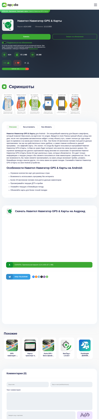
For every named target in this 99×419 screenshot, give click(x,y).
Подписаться (33, 48)
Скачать (26, 36)
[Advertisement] (49, 238)
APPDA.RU (5, 11)
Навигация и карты (22, 11)
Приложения (12, 11)
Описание (13, 127)
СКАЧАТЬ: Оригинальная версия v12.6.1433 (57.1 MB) (34, 265)
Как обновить (46, 127)
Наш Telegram (21, 277)
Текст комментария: (49, 399)
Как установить (29, 127)
